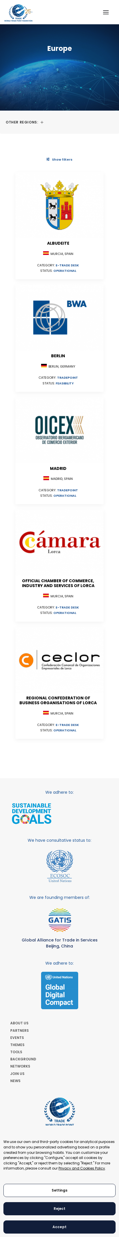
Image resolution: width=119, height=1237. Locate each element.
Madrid (58, 468)
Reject (60, 1208)
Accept (59, 1226)
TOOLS (16, 1052)
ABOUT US (19, 1023)
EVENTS (17, 1037)
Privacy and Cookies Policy (82, 1168)
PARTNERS (19, 1030)
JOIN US (17, 1073)
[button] (106, 12)
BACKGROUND (23, 1059)
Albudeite (58, 243)
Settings (60, 1190)
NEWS (15, 1080)
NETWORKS (20, 1066)
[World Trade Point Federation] (18, 12)
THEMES (17, 1044)
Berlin (58, 356)
